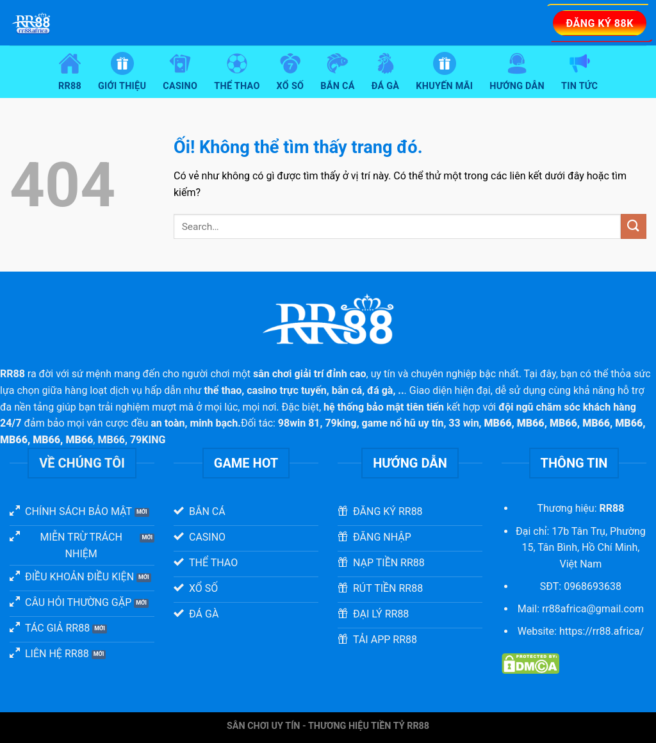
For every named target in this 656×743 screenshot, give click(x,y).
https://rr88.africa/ (601, 631)
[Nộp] (633, 226)
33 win (463, 423)
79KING (147, 440)
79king (340, 423)
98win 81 (299, 423)
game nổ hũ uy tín (403, 423)
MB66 (111, 440)
